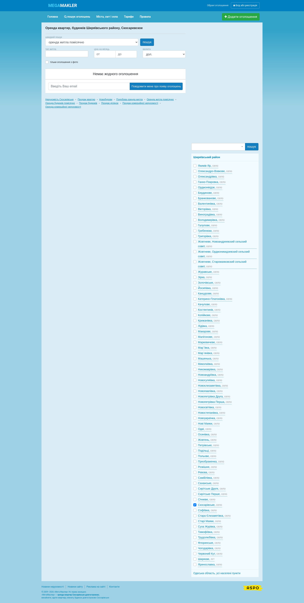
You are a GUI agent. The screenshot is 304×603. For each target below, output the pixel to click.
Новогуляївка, (210, 380)
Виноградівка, (210, 214)
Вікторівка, (208, 209)
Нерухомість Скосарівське (59, 99)
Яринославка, (210, 564)
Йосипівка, (208, 288)
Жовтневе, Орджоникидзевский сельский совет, (224, 254)
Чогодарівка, (209, 548)
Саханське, (208, 483)
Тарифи (129, 16)
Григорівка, (208, 236)
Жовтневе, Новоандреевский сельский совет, (222, 244)
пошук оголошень (77, 16)
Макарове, (208, 331)
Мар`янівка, (208, 353)
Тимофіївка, (209, 532)
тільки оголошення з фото (64, 62)
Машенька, (208, 358)
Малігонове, (209, 336)
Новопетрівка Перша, (215, 401)
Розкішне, (207, 466)
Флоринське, (209, 542)
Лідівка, (206, 326)
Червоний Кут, (210, 553)
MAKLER (62, 5)
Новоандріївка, (210, 374)
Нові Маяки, (209, 423)
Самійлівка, (208, 477)
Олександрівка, (211, 176)
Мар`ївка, (207, 347)
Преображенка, (211, 461)
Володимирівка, (211, 219)
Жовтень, (207, 439)
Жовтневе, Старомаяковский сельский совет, (222, 264)
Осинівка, (207, 434)
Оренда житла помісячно (160, 99)
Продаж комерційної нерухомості (140, 103)
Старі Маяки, (209, 521)
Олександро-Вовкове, (215, 171)
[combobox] (66, 54)
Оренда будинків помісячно (60, 103)
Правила (145, 16)
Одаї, (204, 429)
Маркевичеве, (210, 342)
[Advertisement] (220, 84)
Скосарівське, (210, 504)
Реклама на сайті (95, 586)
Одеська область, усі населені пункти (216, 573)
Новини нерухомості (52, 586)
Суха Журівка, (210, 526)
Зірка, (205, 277)
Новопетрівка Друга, (214, 396)
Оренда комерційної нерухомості (63, 107)
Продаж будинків (88, 103)
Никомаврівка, (210, 369)
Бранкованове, (210, 198)
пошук (147, 42)
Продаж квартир (86, 99)
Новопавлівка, (210, 391)
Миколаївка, (209, 363)
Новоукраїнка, (210, 418)
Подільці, (207, 450)
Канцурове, (208, 293)
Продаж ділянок (109, 103)
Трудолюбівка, (210, 537)
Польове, (207, 456)
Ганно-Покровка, (211, 182)
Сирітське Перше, (212, 494)
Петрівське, (208, 445)
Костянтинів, (209, 309)
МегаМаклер (48, 595)
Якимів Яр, (208, 165)
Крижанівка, (209, 320)
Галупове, (207, 225)
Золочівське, (209, 282)
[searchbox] (52, 54)
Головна (53, 16)
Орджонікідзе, (210, 187)
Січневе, (206, 499)
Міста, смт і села (107, 16)
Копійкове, (208, 315)
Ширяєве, (206, 559)
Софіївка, (207, 510)
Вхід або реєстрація (245, 5)
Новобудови (105, 99)
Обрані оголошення (217, 5)
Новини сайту (75, 586)
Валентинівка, (210, 203)
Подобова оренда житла (129, 99)
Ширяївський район (206, 157)
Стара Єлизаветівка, (214, 515)
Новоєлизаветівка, (213, 385)
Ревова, (206, 472)
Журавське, (208, 271)
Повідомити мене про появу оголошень (156, 86)
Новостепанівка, (211, 412)
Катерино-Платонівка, (215, 298)
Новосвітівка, (209, 407)
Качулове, (207, 304)
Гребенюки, (208, 230)
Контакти (114, 586)
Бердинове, (208, 192)
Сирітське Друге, (211, 488)
